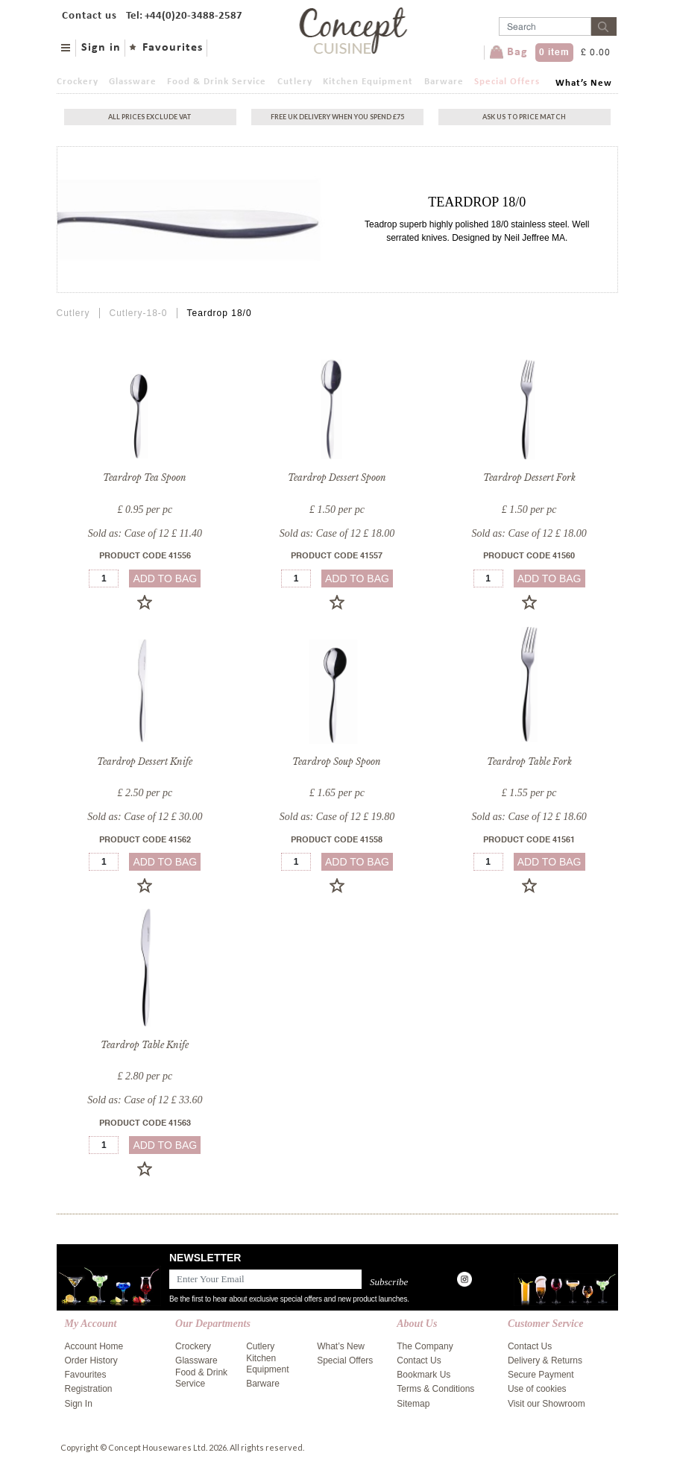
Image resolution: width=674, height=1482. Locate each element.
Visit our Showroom (546, 1404)
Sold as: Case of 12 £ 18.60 (528, 816)
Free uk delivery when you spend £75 (337, 117)
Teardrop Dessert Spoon (337, 477)
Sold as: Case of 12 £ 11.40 (145, 533)
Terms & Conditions (435, 1389)
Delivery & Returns (545, 1360)
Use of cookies (537, 1389)
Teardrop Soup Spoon (336, 761)
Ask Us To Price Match (524, 117)
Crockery (77, 81)
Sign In (78, 1404)
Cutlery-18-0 (139, 313)
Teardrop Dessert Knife (144, 761)
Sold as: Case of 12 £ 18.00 (337, 533)
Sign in (101, 48)
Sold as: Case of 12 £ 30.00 (144, 816)
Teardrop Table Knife (145, 1044)
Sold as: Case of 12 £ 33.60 (144, 1100)
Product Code (145, 556)
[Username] (545, 26)
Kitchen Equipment (368, 81)
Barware (444, 81)
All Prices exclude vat (150, 117)
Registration (89, 1389)
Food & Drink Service (216, 81)
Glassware (133, 81)
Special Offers (507, 81)
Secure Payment (541, 1374)
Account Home (94, 1346)
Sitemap (413, 1404)
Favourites (172, 48)
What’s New (583, 83)
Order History (91, 1360)
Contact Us (419, 1360)
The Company (425, 1346)
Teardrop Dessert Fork (529, 477)
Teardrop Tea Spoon (144, 477)
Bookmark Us (423, 1374)
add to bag (165, 578)
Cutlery (294, 81)
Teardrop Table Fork (529, 761)
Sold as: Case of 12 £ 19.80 (337, 816)
